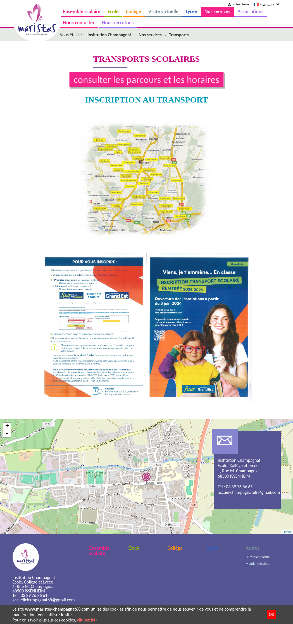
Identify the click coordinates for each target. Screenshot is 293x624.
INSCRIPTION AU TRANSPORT (146, 99)
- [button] (7, 433)
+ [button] (7, 426)
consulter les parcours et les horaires (146, 79)
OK (271, 614)
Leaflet (287, 532)
